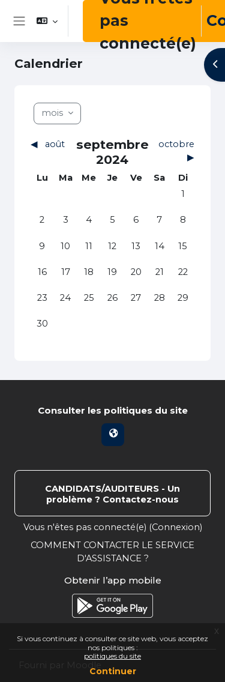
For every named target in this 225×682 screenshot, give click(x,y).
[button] (47, 21)
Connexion (176, 527)
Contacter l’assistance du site (112, 493)
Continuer (112, 671)
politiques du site (112, 655)
